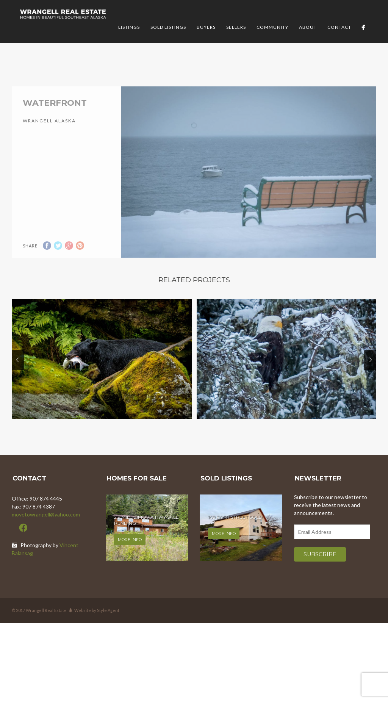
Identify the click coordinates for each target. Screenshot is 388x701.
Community (272, 27)
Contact (339, 27)
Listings (129, 27)
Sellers (236, 27)
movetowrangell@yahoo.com (46, 525)
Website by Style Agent (96, 620)
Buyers (206, 27)
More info (130, 550)
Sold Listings (168, 27)
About (308, 27)
